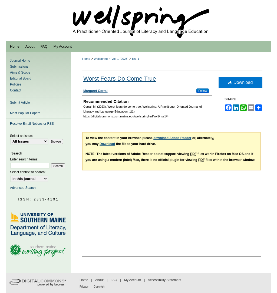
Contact (15, 90)
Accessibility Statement (164, 280)
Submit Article (20, 102)
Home (86, 58)
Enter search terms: (24, 159)
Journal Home (20, 60)
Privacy (84, 286)
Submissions (19, 66)
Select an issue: (21, 136)
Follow (202, 90)
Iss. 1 (135, 58)
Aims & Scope (20, 72)
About (99, 280)
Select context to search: (27, 172)
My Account (132, 280)
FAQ (114, 280)
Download (240, 82)
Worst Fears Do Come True (119, 78)
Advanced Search (23, 188)
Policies (15, 84)
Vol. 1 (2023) (119, 58)
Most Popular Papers (25, 113)
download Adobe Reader (172, 138)
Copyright (99, 286)
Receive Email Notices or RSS (32, 124)
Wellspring (101, 58)
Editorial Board (20, 78)
